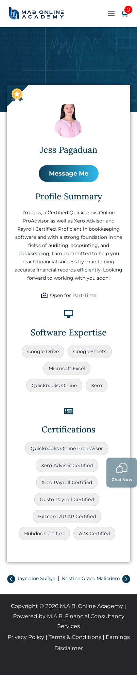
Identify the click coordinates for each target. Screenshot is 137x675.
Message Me (68, 173)
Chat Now (122, 472)
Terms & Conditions (75, 637)
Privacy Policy (25, 637)
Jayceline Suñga (36, 578)
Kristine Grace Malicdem (91, 578)
